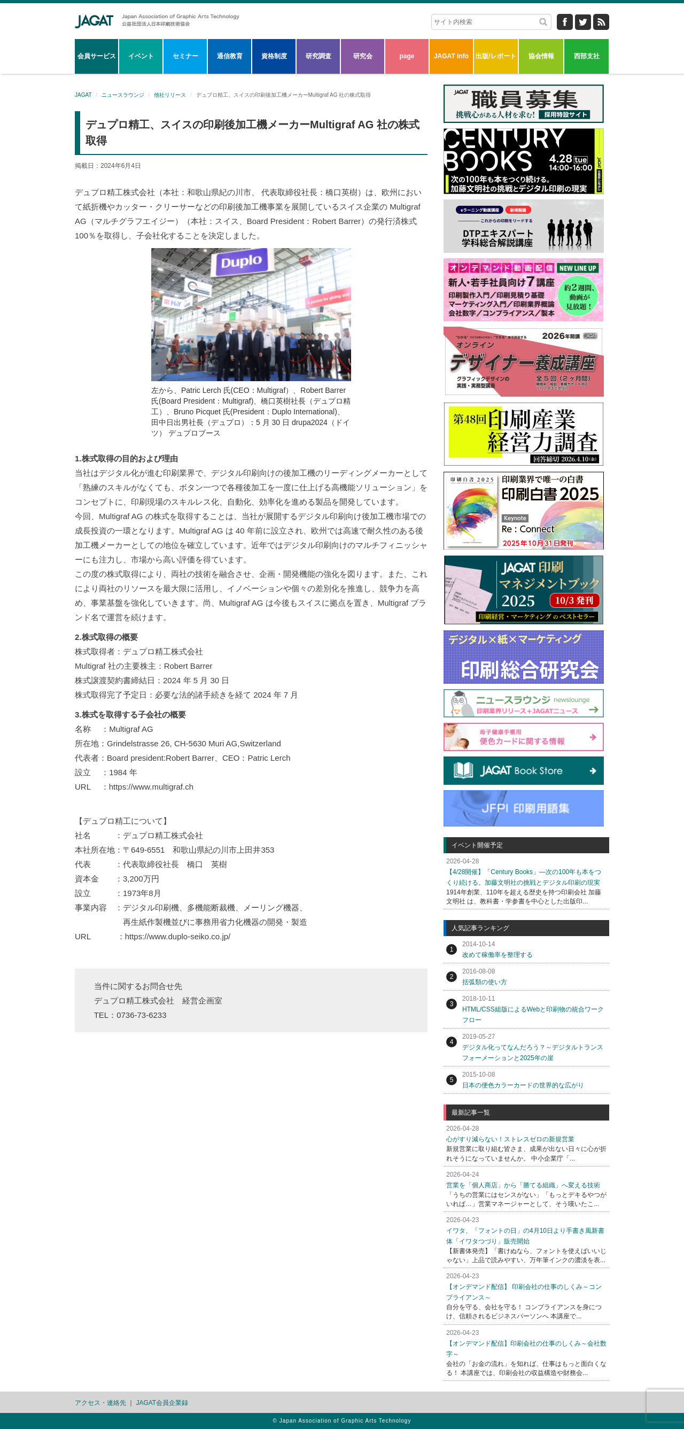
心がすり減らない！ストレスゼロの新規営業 (510, 1139)
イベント (141, 56)
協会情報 (541, 56)
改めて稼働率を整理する (497, 955)
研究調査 (318, 56)
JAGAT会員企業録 (162, 1403)
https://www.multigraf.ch (151, 786)
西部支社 (587, 56)
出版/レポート (496, 56)
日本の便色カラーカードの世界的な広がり (523, 1085)
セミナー (185, 56)
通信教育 (230, 56)
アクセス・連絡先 (100, 1403)
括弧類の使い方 (484, 982)
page (406, 56)
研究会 (362, 56)
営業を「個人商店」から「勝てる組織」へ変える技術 (523, 1185)
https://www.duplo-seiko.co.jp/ (178, 936)
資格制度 (274, 56)
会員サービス (96, 56)
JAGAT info (451, 56)
